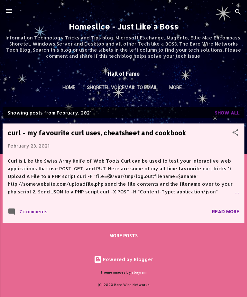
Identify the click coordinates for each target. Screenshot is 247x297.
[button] (235, 134)
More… (177, 87)
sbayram (139, 272)
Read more (225, 211)
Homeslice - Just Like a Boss (123, 26)
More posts (123, 235)
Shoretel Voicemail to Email (122, 87)
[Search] (238, 13)
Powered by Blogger (123, 259)
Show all (227, 113)
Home (68, 87)
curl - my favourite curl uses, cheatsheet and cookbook (97, 133)
